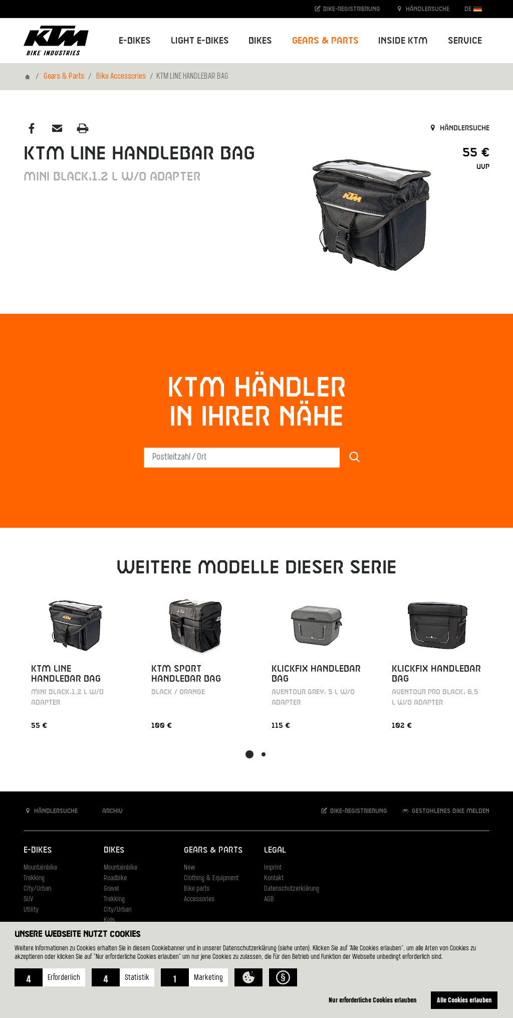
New (189, 868)
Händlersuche (422, 9)
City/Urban (37, 889)
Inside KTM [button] (403, 41)
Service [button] (465, 41)
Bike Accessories (121, 77)
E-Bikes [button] (135, 41)
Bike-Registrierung (347, 9)
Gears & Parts (64, 77)
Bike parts (196, 889)
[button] (50, 977)
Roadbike (115, 878)
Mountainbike (40, 868)
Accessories (199, 899)
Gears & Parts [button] (325, 41)
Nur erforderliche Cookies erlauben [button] (373, 999)
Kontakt (274, 878)
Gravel (111, 889)
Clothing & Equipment (211, 878)
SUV (28, 899)
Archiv (107, 810)
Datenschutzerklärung (291, 889)
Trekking (34, 878)
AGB (269, 899)
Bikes (114, 850)
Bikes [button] (260, 41)
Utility (31, 910)
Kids (109, 920)
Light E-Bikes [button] (200, 41)
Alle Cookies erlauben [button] (464, 999)
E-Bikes (38, 850)
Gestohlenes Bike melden (445, 810)
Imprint (273, 868)
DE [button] (473, 9)
